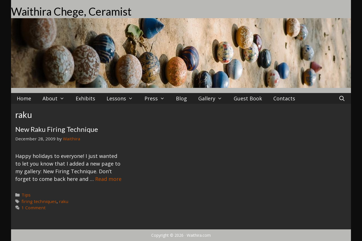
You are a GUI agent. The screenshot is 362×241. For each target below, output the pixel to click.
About (56, 98)
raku (63, 201)
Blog (181, 98)
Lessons (123, 98)
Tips (26, 195)
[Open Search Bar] (342, 98)
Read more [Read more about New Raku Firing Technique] (108, 179)
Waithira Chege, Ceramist (71, 11)
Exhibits (85, 98)
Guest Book (248, 98)
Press (157, 98)
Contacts (284, 98)
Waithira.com (199, 235)
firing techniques (39, 201)
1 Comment (34, 207)
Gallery (213, 98)
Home (24, 98)
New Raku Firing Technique (56, 129)
